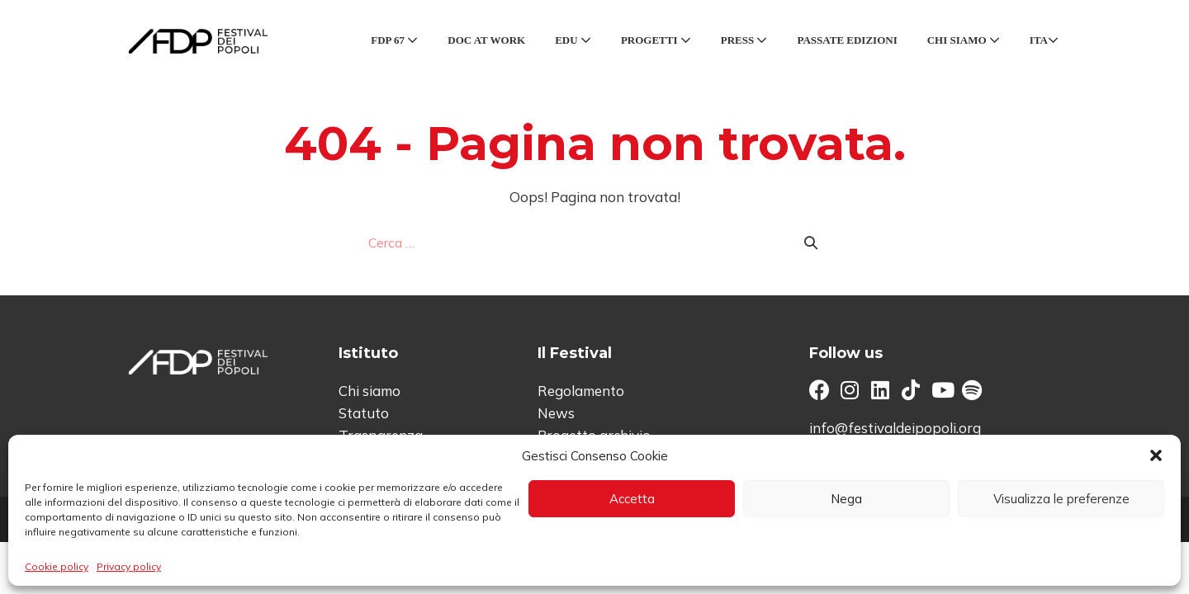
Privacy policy (129, 566)
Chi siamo (963, 40)
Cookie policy (56, 566)
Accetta (632, 499)
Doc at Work (486, 40)
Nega (846, 499)
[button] (1156, 455)
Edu (573, 40)
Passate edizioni (847, 40)
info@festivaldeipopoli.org (895, 427)
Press (744, 40)
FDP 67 (394, 40)
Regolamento (581, 390)
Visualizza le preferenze (1061, 499)
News (556, 413)
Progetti (656, 40)
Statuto (364, 413)
